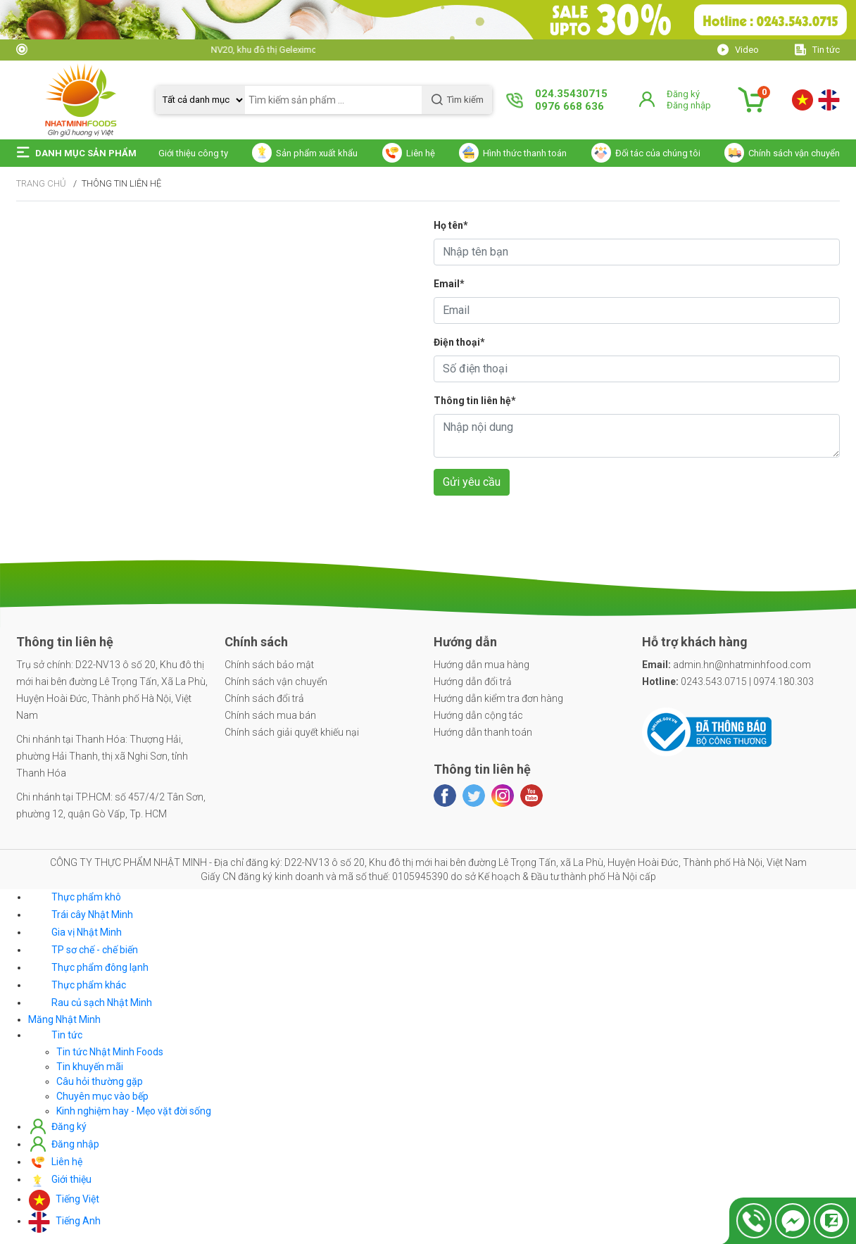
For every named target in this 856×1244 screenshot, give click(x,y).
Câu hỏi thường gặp (99, 1081)
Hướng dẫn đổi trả (473, 681)
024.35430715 (571, 93)
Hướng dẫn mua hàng (481, 664)
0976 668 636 (569, 106)
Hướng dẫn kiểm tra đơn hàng (498, 698)
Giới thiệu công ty (193, 153)
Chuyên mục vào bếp (102, 1096)
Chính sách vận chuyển (276, 681)
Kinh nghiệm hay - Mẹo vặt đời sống (133, 1111)
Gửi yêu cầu (472, 482)
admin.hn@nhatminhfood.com (726, 664)
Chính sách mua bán (270, 715)
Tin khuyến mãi (89, 1066)
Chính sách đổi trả (264, 698)
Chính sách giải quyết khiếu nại (292, 732)
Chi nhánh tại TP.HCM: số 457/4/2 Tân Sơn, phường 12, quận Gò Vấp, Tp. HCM (111, 805)
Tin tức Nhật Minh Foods (109, 1051)
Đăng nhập (689, 105)
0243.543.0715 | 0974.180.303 (728, 681)
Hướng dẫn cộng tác (478, 715)
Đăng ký (683, 94)
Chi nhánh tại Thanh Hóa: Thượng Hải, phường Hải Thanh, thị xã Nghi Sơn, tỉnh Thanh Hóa (102, 756)
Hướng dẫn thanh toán (483, 732)
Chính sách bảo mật (269, 664)
